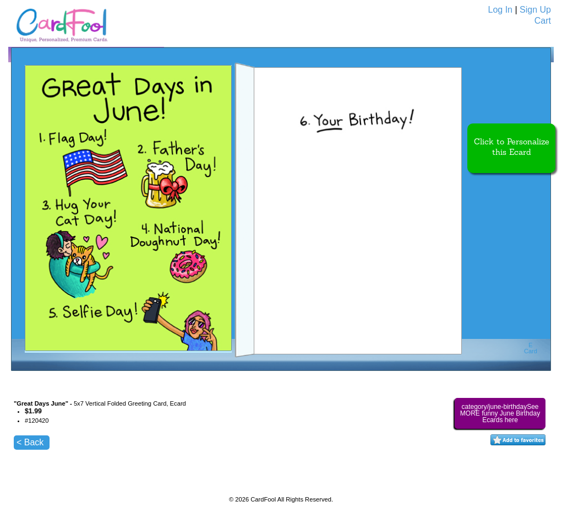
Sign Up (535, 9)
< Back (30, 442)
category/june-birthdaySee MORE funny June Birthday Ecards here (500, 413)
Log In (500, 9)
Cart (542, 20)
